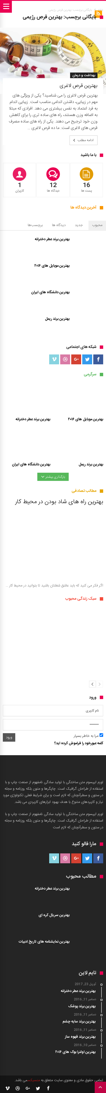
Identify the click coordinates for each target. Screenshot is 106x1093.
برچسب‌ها (35, 225)
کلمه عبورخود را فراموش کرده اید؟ (78, 743)
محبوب (97, 225)
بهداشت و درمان (83, 75)
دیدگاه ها (59, 225)
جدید (79, 225)
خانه (100, 10)
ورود (9, 737)
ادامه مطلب (83, 140)
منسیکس (33, 1080)
